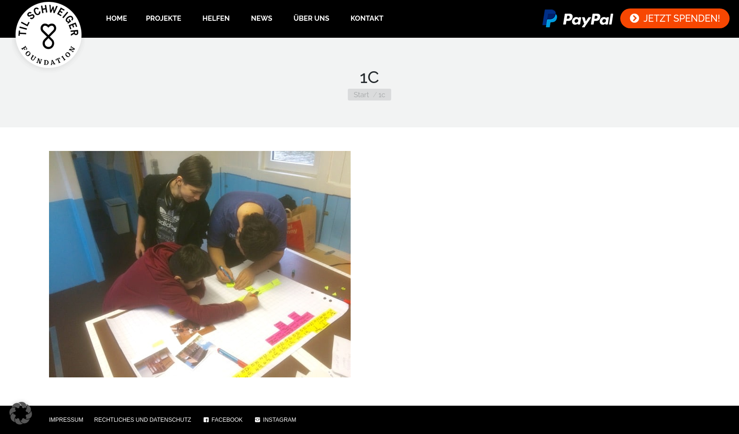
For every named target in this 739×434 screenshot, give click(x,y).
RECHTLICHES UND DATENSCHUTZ (142, 420)
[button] (20, 413)
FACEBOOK (222, 420)
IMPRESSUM (66, 420)
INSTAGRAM (275, 420)
